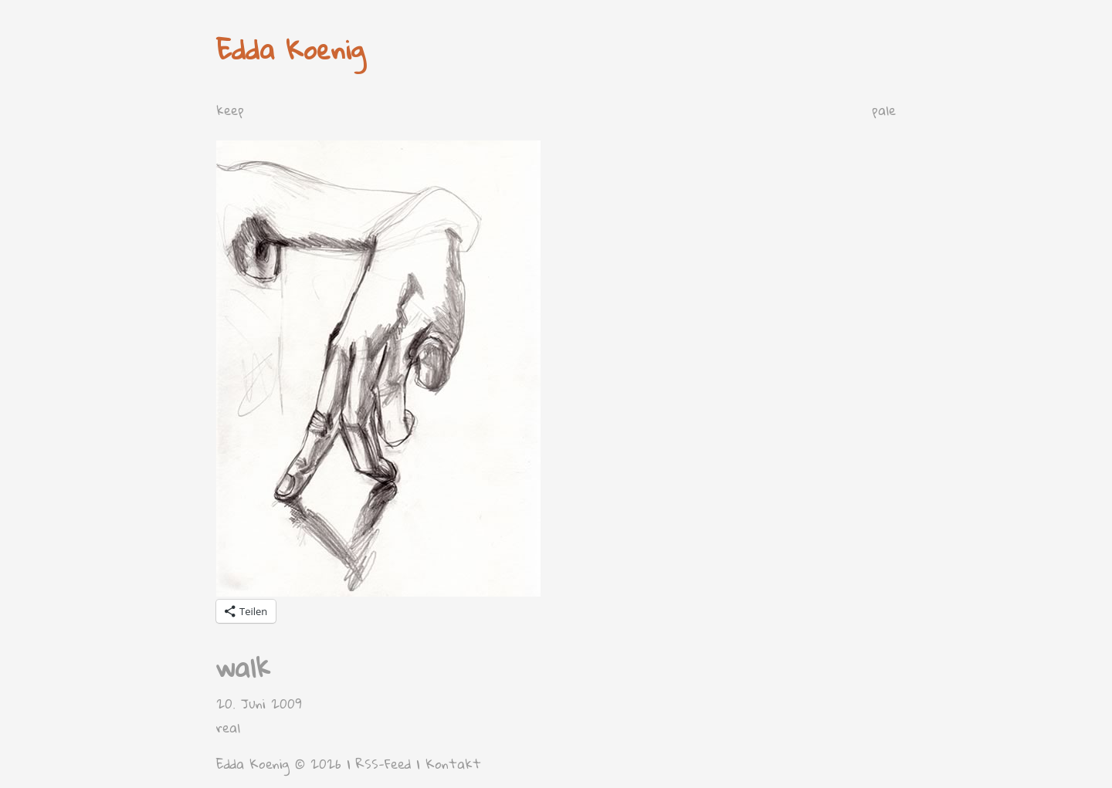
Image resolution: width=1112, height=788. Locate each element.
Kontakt (453, 764)
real (228, 727)
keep (230, 110)
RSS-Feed (383, 764)
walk (243, 667)
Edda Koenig (290, 49)
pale (884, 110)
